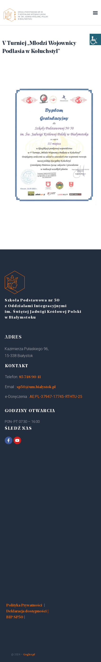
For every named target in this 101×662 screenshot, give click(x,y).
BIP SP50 (14, 617)
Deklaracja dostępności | (27, 611)
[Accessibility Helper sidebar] (95, 39)
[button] (95, 12)
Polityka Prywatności (24, 605)
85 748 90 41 (30, 377)
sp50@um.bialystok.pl (36, 387)
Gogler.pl (29, 654)
